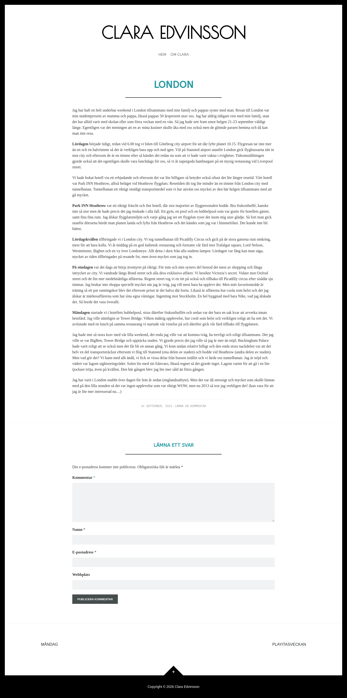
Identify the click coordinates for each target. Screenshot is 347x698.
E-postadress (84, 552)
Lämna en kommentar (190, 406)
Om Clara (179, 55)
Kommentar (83, 477)
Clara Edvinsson (173, 32)
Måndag (49, 644)
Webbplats (81, 575)
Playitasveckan (289, 644)
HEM (162, 55)
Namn (78, 529)
